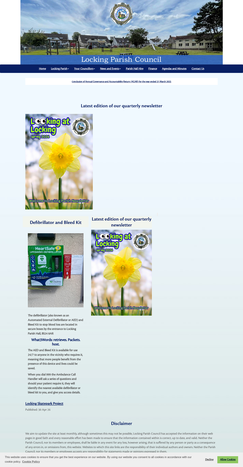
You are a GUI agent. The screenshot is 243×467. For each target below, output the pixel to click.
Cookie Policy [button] (31, 461)
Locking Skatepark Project (44, 404)
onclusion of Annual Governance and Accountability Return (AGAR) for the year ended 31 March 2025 (122, 82)
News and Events (110, 68)
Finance (152, 68)
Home (42, 68)
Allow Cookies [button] (228, 459)
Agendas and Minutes (174, 68)
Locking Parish (60, 68)
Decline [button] (209, 459)
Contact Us (198, 68)
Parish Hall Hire (134, 68)
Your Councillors (84, 68)
